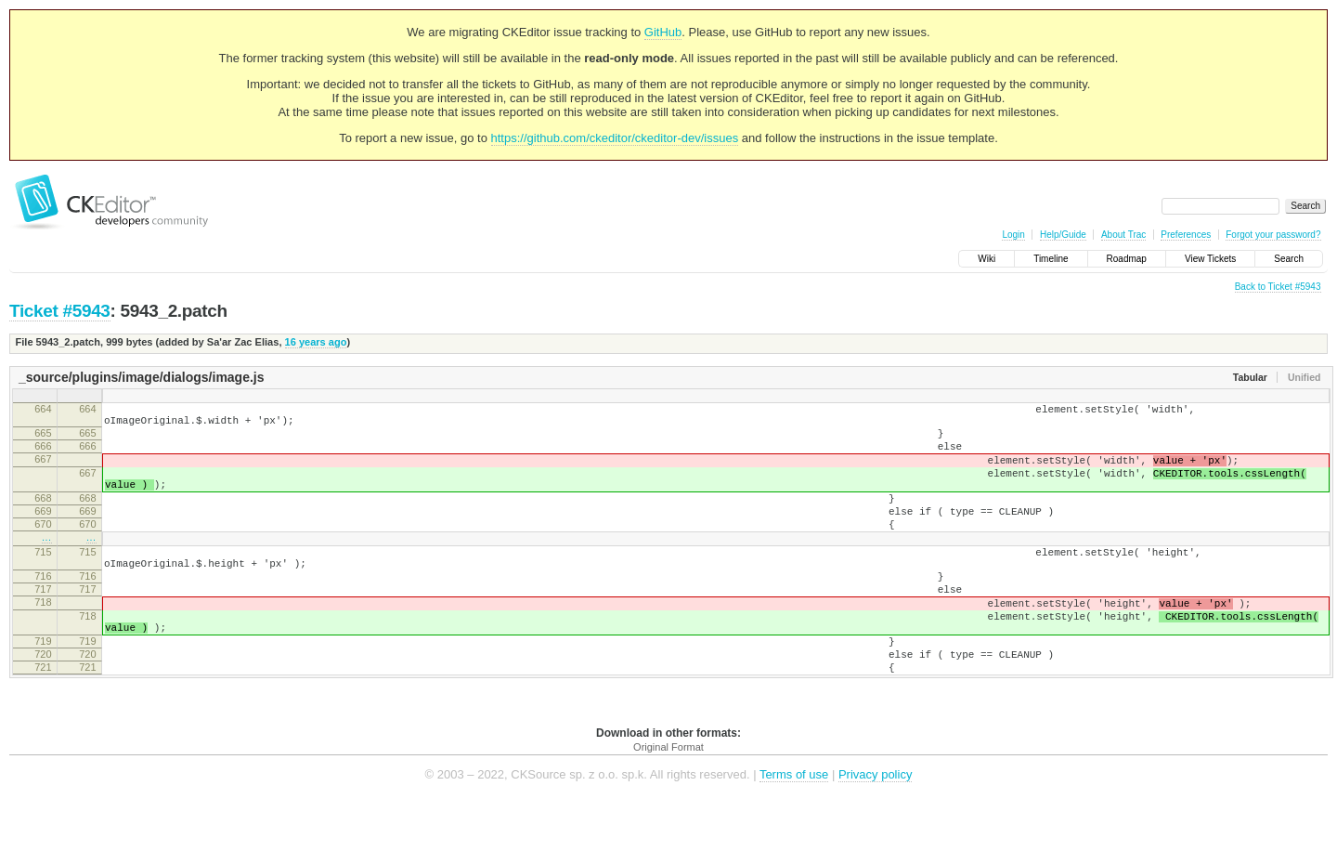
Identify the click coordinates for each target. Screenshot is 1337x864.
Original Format (668, 808)
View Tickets (1210, 259)
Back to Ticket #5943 (1278, 286)
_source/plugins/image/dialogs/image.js (142, 377)
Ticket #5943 (59, 311)
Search (1289, 259)
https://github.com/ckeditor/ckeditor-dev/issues (615, 138)
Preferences (1186, 234)
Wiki (986, 259)
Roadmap (1127, 259)
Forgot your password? (1273, 234)
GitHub (662, 32)
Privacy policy (875, 836)
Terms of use (793, 836)
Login (1013, 234)
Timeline (1050, 259)
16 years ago (316, 341)
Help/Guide (1063, 234)
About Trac (1123, 234)
